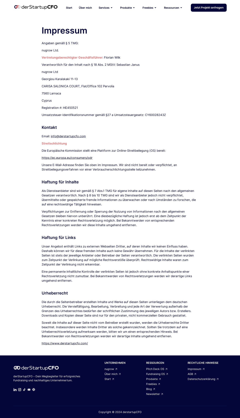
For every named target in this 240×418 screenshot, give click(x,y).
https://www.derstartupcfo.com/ (65, 343)
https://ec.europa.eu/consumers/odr (67, 158)
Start (69, 7)
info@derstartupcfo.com (68, 136)
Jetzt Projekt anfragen (209, 8)
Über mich (85, 7)
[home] (35, 7)
